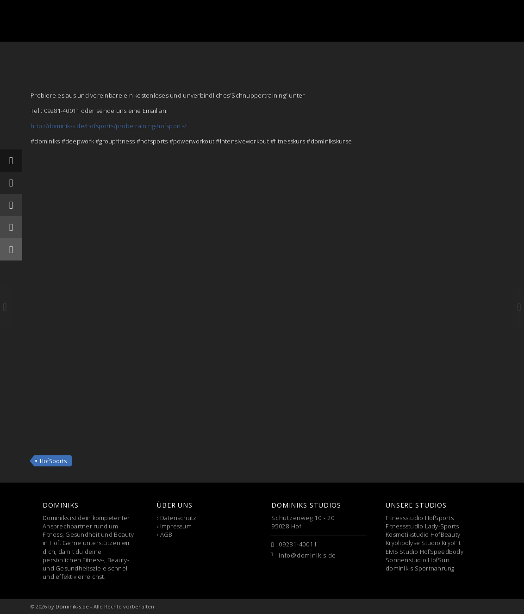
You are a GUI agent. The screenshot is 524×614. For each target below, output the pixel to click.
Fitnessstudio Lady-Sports (422, 526)
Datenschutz (178, 518)
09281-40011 (298, 544)
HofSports (53, 461)
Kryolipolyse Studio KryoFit (423, 543)
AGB (166, 534)
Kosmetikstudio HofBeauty (423, 534)
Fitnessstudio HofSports (420, 518)
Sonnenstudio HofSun (417, 560)
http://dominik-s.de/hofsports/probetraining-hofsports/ (108, 126)
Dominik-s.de (72, 606)
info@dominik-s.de (307, 555)
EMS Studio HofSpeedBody (424, 551)
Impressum (176, 526)
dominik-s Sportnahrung (420, 568)
